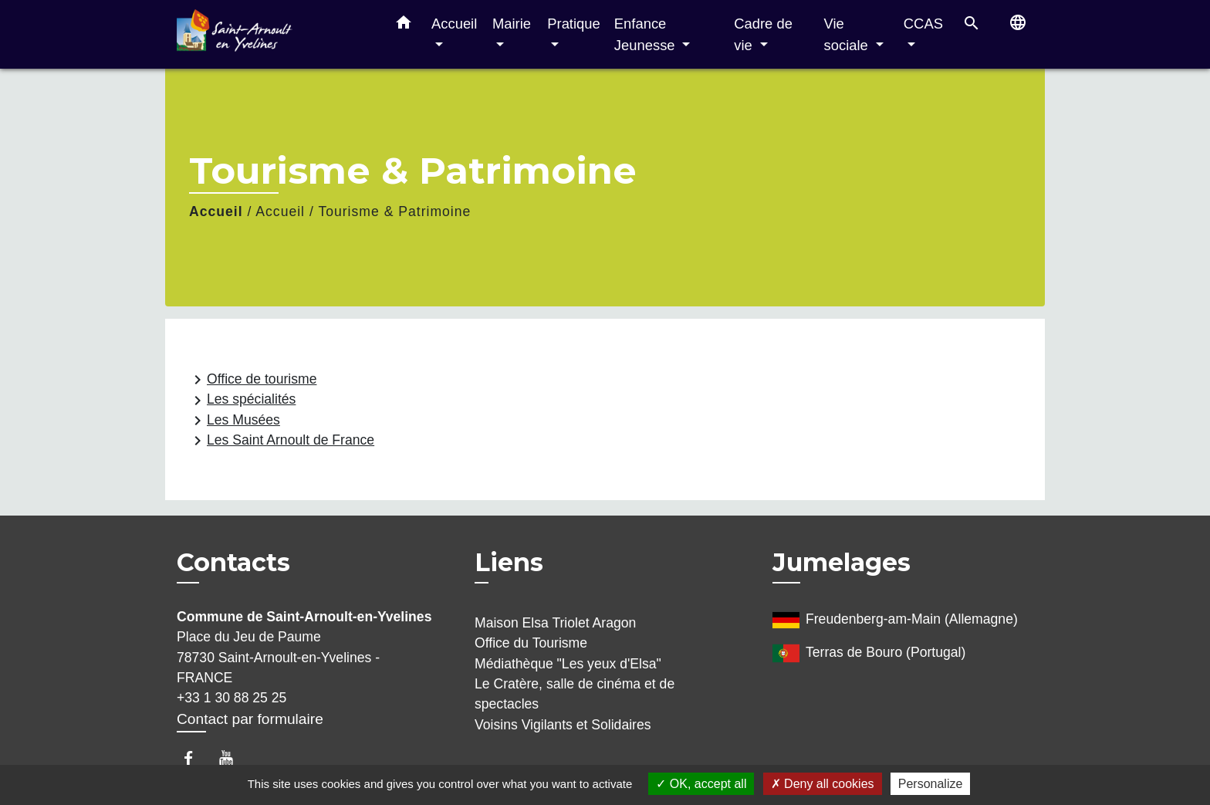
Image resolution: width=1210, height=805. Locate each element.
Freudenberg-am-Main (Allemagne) (895, 620)
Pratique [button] (573, 23)
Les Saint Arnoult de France (281, 440)
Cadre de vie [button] (763, 34)
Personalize (930, 783)
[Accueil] (273, 34)
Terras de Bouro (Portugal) (868, 653)
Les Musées (234, 420)
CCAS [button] (923, 23)
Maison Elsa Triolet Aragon (555, 623)
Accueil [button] (454, 23)
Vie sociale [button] (848, 34)
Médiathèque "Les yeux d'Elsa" (568, 663)
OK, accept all (701, 783)
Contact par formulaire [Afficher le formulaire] (250, 719)
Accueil (216, 211)
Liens (509, 562)
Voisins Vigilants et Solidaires (563, 724)
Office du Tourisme (531, 643)
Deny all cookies (822, 783)
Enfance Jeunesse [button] (646, 34)
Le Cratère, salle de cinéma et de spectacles (574, 694)
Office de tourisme (252, 379)
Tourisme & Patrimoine (394, 211)
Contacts (233, 562)
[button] (403, 25)
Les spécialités (242, 400)
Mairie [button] (511, 23)
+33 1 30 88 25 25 (231, 697)
